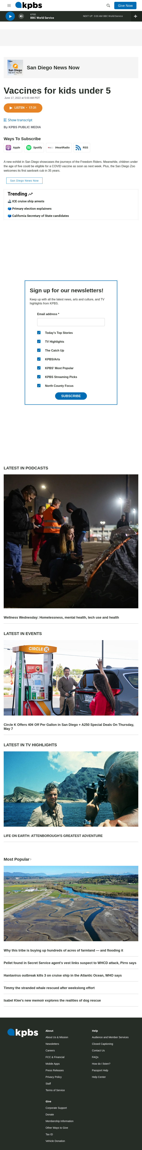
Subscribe (71, 396)
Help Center (99, 1077)
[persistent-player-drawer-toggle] (136, 18)
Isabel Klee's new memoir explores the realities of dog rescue (52, 1000)
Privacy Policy (53, 1077)
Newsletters (52, 1043)
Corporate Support (56, 1107)
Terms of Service (55, 1090)
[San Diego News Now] (15, 67)
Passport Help (100, 1070)
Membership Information (59, 1121)
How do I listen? (101, 1063)
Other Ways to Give (56, 1127)
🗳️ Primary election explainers (30, 208)
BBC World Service (42, 20)
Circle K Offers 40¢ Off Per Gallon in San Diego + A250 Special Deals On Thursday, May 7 (69, 727)
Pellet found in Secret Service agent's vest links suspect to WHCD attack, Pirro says (70, 963)
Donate (49, 1114)
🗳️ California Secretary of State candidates (38, 216)
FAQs (95, 1057)
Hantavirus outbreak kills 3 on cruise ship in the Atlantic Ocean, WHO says (63, 975)
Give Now (125, 5)
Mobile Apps (52, 1063)
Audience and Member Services (110, 1037)
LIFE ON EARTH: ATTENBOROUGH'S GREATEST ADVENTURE (53, 836)
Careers (50, 1050)
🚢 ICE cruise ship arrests (26, 201)
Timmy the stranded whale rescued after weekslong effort (49, 988)
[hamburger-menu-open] (9, 5)
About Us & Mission (56, 1037)
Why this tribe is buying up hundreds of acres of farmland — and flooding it (63, 950)
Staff (48, 1083)
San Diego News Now (53, 67)
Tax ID (49, 1134)
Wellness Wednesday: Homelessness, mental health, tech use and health (61, 617)
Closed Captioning (102, 1043)
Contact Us (98, 1050)
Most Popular (18, 859)
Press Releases (54, 1070)
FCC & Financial (54, 1057)
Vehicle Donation (55, 1141)
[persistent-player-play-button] (10, 18)
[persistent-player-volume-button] (21, 18)
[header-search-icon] (108, 5)
